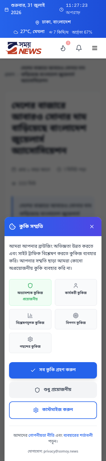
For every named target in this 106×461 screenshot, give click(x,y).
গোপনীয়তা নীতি (41, 435)
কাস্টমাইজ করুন (53, 410)
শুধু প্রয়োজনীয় (52, 390)
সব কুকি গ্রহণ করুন (53, 370)
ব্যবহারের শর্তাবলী (78, 435)
